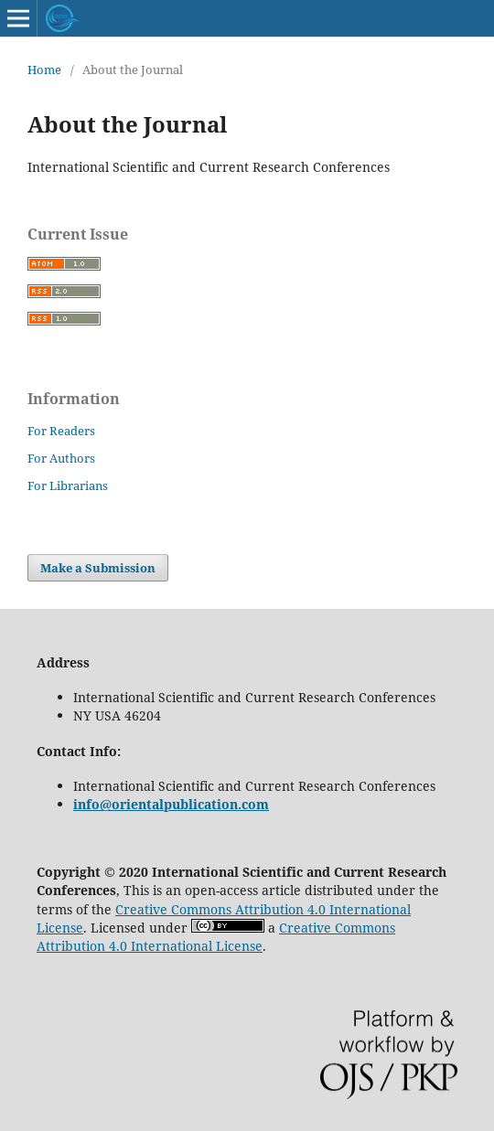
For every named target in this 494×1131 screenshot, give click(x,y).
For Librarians (67, 485)
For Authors (61, 458)
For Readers (61, 430)
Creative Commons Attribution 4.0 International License (216, 937)
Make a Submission (98, 568)
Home (44, 69)
